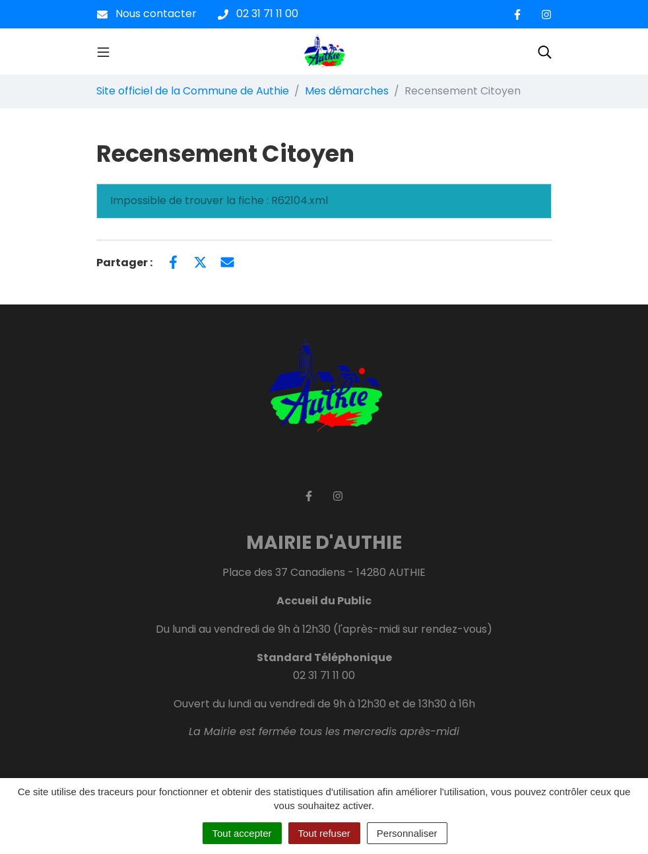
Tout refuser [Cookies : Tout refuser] (324, 833)
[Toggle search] (545, 51)
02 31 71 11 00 (324, 675)
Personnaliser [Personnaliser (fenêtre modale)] (407, 833)
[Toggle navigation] (103, 51)
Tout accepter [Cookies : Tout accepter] (242, 833)
